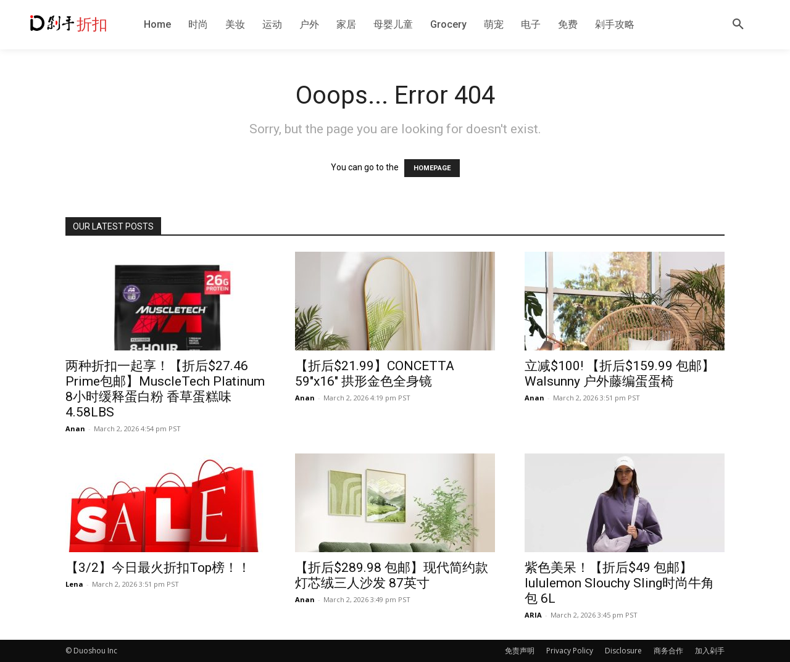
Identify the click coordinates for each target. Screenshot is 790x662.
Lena (74, 584)
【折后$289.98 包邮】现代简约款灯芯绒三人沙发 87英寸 (391, 575)
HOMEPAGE (432, 168)
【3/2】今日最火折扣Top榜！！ (158, 567)
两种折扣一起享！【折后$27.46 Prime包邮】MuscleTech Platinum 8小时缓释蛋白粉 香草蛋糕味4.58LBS (165, 389)
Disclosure (623, 650)
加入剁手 (710, 650)
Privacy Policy (569, 650)
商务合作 (668, 650)
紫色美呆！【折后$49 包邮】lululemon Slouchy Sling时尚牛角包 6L (619, 583)
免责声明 (519, 650)
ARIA (533, 614)
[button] (738, 24)
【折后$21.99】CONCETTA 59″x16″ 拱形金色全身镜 (374, 373)
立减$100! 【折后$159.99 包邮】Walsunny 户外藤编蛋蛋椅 (620, 373)
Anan (75, 428)
